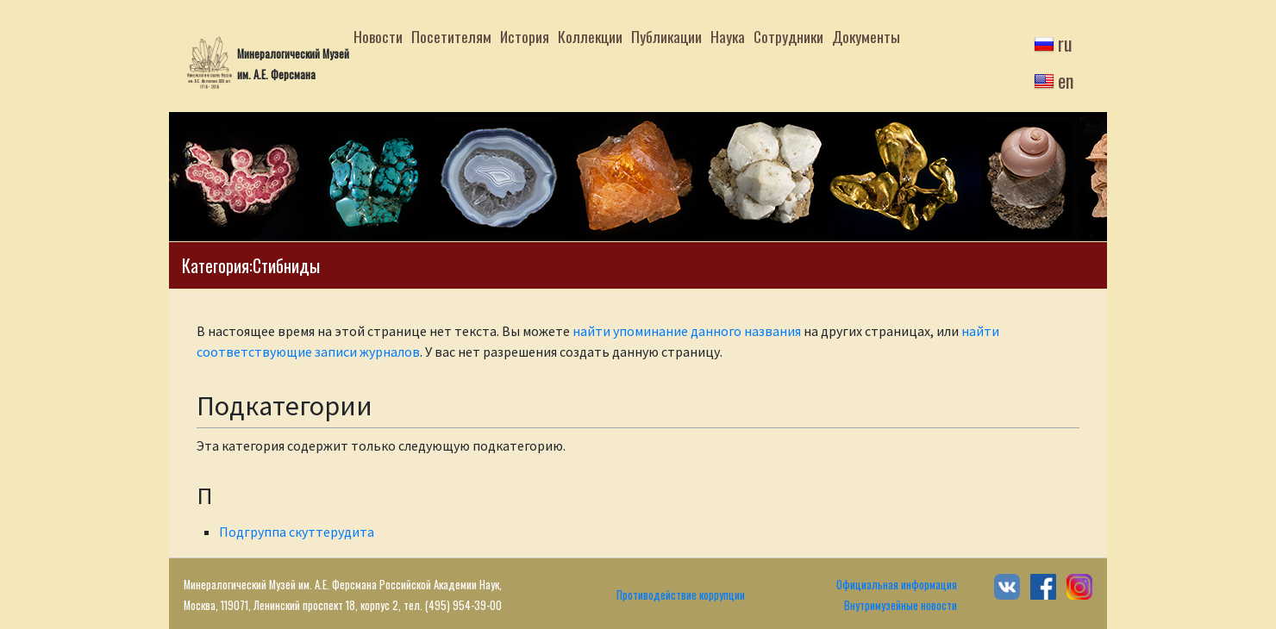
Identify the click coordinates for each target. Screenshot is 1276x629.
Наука (727, 36)
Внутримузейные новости (900, 605)
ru (1065, 43)
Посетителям (451, 36)
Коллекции (590, 36)
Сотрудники (788, 36)
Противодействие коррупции (680, 595)
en (1065, 80)
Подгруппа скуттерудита (296, 531)
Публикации (666, 36)
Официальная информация (896, 584)
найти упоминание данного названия (686, 330)
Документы (866, 36)
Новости (378, 36)
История (524, 36)
